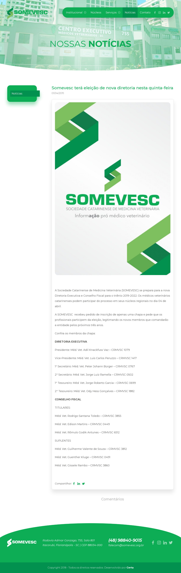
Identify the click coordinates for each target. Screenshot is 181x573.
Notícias (130, 12)
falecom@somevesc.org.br (126, 545)
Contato (145, 12)
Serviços (113, 12)
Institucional (76, 12)
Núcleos (96, 12)
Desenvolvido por (119, 567)
